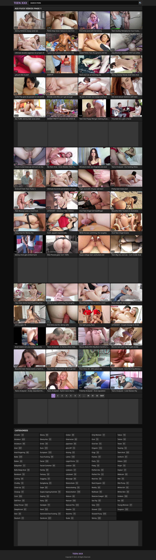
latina (70, 456)
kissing (70, 452)
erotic (44, 443)
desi (17, 513)
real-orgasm (98, 483)
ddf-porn (19, 500)
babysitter (20, 465)
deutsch (19, 518)
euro (44, 448)
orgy (95, 452)
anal (18, 448)
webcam (122, 474)
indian (70, 434)
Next (102, 396)
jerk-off (70, 448)
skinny (96, 518)
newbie (70, 509)
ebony (44, 434)
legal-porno (72, 461)
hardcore (45, 518)
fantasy (45, 474)
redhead (97, 491)
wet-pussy (123, 483)
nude (70, 518)
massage (71, 478)
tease (121, 443)
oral (95, 439)
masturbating (73, 487)
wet (120, 478)
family (44, 469)
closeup (19, 491)
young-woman (124, 504)
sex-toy (96, 500)
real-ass (97, 478)
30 (88, 396)
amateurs (19, 443)
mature (70, 496)
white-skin (123, 491)
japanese (71, 443)
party (95, 461)
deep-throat (21, 504)
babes (18, 461)
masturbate (72, 483)
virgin (121, 465)
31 (93, 396)
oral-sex (97, 443)
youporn (122, 509)
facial (44, 461)
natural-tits (72, 504)
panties (96, 456)
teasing (122, 448)
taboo (121, 434)
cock (18, 496)
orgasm (97, 448)
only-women (98, 434)
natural (71, 500)
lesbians (71, 469)
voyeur (121, 469)
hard (44, 509)
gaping (44, 496)
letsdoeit (71, 474)
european (46, 452)
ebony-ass (46, 439)
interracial (71, 439)
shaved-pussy (99, 513)
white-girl (123, 487)
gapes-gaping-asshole (50, 491)
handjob (45, 504)
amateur (19, 439)
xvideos (122, 496)
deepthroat (20, 509)
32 (97, 396)
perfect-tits (98, 474)
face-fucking (47, 456)
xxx (120, 500)
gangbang (46, 483)
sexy (96, 504)
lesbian (70, 465)
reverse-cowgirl (100, 496)
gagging (45, 478)
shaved (97, 509)
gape (44, 487)
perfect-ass (98, 469)
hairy (44, 500)
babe (18, 456)
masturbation (73, 491)
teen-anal (123, 452)
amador (19, 434)
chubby (19, 483)
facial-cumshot (47, 465)
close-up (19, 487)
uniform (122, 456)
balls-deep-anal (22, 469)
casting (19, 478)
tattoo (121, 439)
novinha (71, 513)
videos (122, 461)
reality (96, 487)
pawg (96, 465)
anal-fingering (21, 452)
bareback (19, 474)
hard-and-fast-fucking (50, 513)
